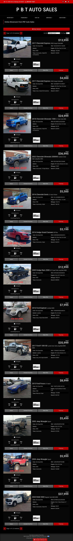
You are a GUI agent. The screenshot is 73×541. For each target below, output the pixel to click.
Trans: (34, 53)
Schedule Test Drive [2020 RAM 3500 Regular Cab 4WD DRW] (28, 524)
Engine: (53, 48)
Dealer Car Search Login (27, 536)
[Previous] (4, 33)
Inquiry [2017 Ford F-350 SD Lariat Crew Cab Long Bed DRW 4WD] (11, 372)
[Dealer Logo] (36, 9)
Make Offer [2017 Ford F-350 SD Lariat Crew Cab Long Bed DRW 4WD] (45, 372)
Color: (34, 46)
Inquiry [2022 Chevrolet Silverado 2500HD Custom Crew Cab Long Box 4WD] (11, 183)
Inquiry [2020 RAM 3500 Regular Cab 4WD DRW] (11, 524)
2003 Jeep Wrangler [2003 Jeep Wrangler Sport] (41, 421)
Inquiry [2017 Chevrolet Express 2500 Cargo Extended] (11, 108)
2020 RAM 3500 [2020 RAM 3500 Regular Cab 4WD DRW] (45, 497)
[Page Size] (68, 33)
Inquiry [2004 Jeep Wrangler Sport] (11, 486)
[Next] (21, 33)
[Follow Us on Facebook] (63, 2)
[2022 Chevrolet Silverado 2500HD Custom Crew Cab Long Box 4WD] (17, 160)
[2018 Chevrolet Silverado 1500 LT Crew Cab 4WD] (17, 122)
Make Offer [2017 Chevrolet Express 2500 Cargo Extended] (45, 108)
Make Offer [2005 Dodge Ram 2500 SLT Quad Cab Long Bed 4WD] (45, 297)
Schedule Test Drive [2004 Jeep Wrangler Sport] (28, 486)
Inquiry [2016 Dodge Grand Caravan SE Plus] (11, 259)
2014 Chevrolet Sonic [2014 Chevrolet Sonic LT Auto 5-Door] (44, 194)
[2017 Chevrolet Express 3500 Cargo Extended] (17, 47)
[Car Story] (58, 442)
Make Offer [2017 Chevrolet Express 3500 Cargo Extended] (45, 70)
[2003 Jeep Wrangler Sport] (17, 425)
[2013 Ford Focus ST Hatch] (17, 387)
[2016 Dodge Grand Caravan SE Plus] (17, 236)
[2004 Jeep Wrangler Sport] (17, 463)
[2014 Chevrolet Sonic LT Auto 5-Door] (17, 198)
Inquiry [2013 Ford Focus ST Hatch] (11, 410)
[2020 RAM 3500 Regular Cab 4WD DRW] (17, 501)
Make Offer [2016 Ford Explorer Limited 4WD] (45, 334)
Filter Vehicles (36, 29)
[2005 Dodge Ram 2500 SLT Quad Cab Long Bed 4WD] (17, 274)
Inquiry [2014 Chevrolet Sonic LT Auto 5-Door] (11, 221)
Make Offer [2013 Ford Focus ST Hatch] (45, 410)
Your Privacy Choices (44, 536)
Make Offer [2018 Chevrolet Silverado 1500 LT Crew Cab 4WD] (45, 145)
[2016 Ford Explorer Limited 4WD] (17, 312)
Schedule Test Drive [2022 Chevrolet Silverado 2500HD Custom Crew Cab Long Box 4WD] (28, 183)
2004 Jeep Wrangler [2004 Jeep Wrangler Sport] (41, 459)
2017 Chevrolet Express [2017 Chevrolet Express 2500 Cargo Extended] (47, 81)
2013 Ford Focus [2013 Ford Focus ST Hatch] (41, 384)
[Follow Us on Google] (68, 2)
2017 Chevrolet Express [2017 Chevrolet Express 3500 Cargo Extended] (47, 43)
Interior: (35, 48)
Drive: (34, 50)
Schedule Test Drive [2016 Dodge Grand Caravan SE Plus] (28, 259)
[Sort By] (54, 33)
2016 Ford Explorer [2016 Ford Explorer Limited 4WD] (43, 308)
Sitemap (38, 536)
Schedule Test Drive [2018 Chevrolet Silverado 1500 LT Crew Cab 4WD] (28, 145)
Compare (18, 59)
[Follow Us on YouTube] (66, 2)
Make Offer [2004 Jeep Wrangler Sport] (45, 486)
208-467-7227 (31, 1)
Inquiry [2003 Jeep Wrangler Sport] (11, 448)
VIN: (52, 46)
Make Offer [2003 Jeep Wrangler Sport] (45, 448)
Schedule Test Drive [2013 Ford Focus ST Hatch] (28, 410)
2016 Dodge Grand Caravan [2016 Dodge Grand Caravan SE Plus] (45, 232)
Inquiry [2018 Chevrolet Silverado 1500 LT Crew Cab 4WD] (11, 145)
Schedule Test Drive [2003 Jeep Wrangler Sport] (28, 448)
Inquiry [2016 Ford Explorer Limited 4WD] (11, 334)
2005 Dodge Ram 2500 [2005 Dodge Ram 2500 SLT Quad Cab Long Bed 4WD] (49, 270)
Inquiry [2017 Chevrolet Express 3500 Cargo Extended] (11, 70)
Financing (61, 70)
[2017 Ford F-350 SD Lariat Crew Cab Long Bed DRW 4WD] (17, 349)
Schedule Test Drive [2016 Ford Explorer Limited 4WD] (28, 334)
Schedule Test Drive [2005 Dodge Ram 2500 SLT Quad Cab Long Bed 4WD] (28, 297)
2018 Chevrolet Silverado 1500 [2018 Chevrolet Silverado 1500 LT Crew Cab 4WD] (49, 119)
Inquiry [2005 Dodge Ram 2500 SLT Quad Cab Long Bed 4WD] (11, 297)
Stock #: (53, 53)
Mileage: (53, 50)
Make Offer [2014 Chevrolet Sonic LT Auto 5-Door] (45, 221)
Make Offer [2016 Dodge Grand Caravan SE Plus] (45, 259)
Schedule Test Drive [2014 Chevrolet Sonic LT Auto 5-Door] (28, 221)
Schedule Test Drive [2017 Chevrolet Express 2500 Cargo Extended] (28, 108)
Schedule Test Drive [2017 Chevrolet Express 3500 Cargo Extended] (28, 70)
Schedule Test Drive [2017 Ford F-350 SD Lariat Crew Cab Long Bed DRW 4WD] (28, 372)
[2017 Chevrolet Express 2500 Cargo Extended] (17, 85)
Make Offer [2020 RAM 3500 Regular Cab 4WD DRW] (45, 524)
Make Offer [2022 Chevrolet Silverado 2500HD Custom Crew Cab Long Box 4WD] (45, 183)
